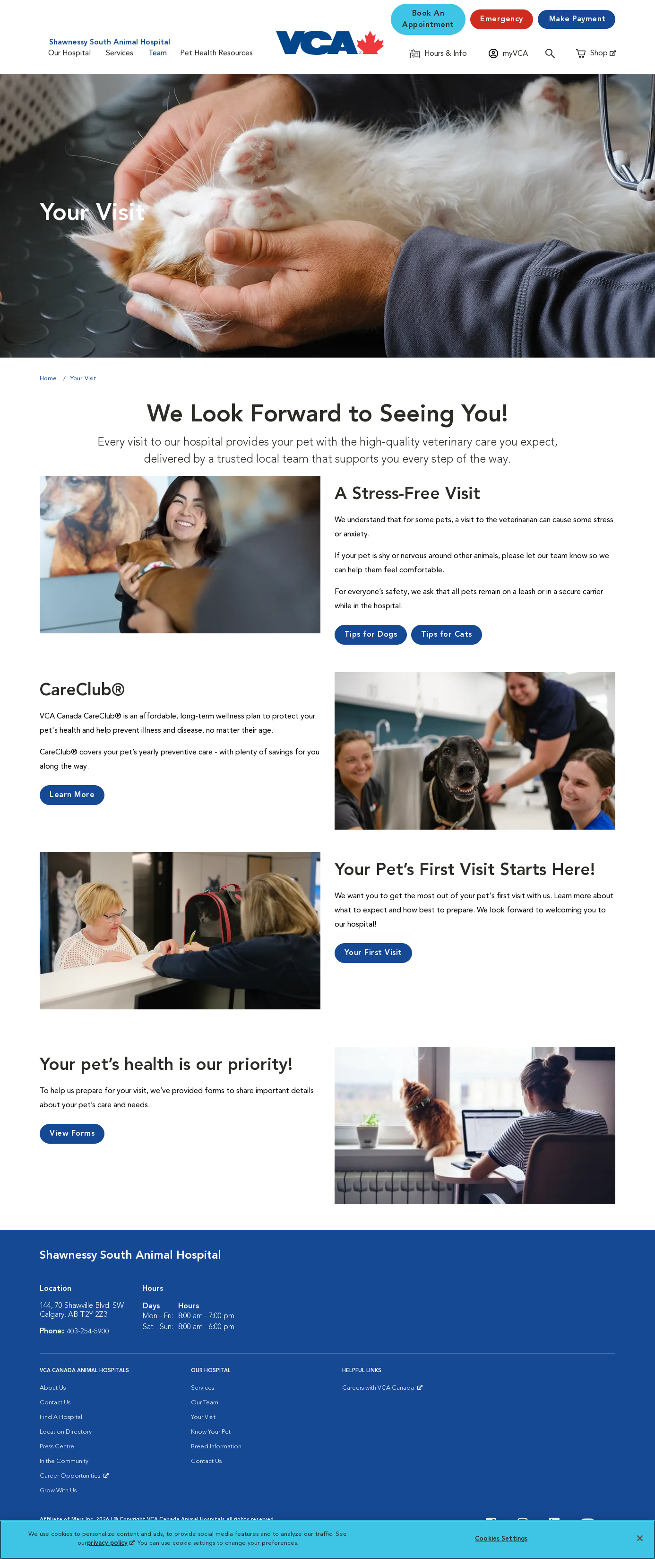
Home (48, 379)
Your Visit (203, 1417)
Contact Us (55, 1403)
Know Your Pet (211, 1432)
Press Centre (57, 1447)
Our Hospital (69, 53)
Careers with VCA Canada (378, 1390)
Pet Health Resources (216, 53)
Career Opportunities (71, 1478)
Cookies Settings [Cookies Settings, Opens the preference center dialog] (501, 1539)
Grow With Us (58, 1491)
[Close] (639, 1538)
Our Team (204, 1403)
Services (119, 53)
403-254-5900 (88, 1331)
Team (157, 53)
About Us (53, 1388)
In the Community (64, 1461)
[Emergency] (501, 19)
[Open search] (552, 53)
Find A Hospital (61, 1417)
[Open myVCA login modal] (508, 53)
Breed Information (216, 1447)
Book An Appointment (428, 19)
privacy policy (110, 1543)
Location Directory (66, 1432)
